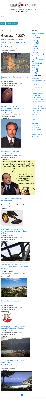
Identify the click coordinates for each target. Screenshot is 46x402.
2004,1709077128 (37, 110)
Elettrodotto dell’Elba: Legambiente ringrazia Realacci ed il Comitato (14, 327)
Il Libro (35, 52)
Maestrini (34, 84)
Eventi (34, 46)
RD (33, 67)
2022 (33, 120)
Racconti (35, 65)
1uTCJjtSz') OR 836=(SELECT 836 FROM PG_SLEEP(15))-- (37, 135)
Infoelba (26, 400)
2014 (33, 86)
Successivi (28, 395)
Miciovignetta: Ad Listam (10, 151)
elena (33, 118)
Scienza (35, 71)
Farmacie (35, 48)
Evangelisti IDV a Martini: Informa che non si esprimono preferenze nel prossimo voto (15, 108)
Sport (34, 73)
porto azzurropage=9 (37, 93)
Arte (34, 35)
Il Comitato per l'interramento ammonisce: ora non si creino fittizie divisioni (14, 231)
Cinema (35, 43)
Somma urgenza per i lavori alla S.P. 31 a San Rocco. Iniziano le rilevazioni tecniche (14, 267)
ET (33, 44)
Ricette (35, 69)
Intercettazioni (35, 116)
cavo (33, 121)
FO (33, 50)
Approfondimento (38, 33)
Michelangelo (35, 78)
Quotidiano (37, 63)
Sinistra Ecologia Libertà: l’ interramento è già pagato (11, 302)
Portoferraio (35, 123)
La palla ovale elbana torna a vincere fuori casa (14, 78)
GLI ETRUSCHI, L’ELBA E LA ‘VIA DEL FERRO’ (15, 43)
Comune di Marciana (38, 54)
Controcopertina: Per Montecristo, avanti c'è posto (13, 361)
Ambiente (36, 37)
